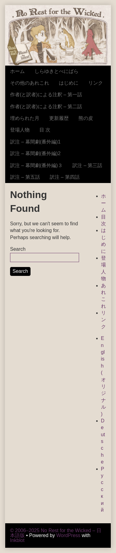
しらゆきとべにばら (56, 71)
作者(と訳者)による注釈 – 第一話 (46, 94)
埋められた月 (24, 118)
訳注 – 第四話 (65, 177)
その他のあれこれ (29, 83)
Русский (102, 489)
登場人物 (20, 129)
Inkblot (17, 540)
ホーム (17, 71)
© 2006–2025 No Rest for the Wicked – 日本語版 (55, 533)
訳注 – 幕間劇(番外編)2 (35, 153)
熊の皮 (85, 118)
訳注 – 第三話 (87, 165)
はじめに (68, 83)
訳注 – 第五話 (25, 177)
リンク (95, 83)
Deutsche (103, 441)
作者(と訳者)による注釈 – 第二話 (46, 106)
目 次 (44, 129)
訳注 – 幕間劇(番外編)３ (36, 165)
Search (18, 249)
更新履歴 (59, 118)
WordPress (68, 535)
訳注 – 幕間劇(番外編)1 (35, 141)
